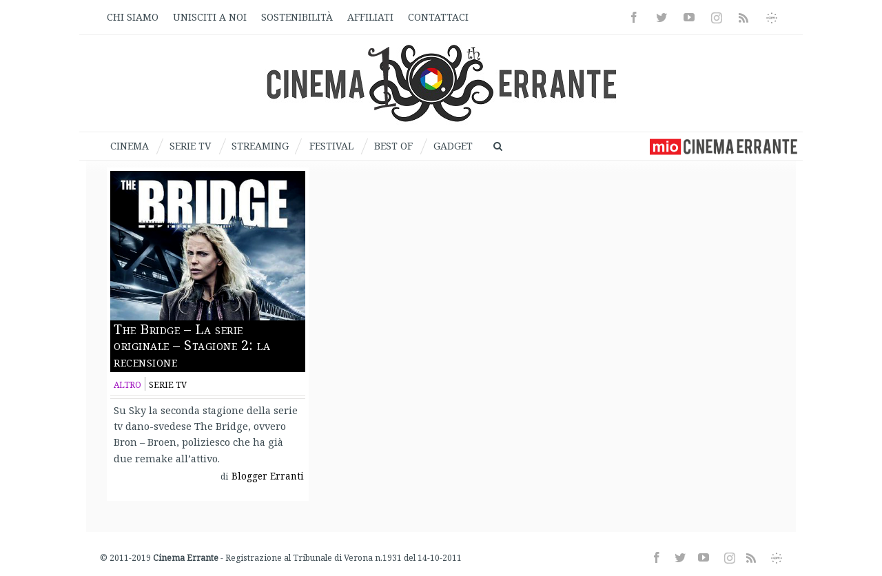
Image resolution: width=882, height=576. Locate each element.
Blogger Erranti (268, 476)
